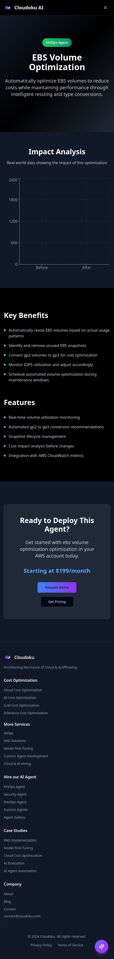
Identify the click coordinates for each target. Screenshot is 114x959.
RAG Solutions (15, 740)
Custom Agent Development (26, 756)
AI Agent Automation (20, 871)
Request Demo (57, 587)
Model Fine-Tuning (18, 748)
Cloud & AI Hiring (17, 763)
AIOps (8, 733)
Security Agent (15, 794)
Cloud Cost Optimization (23, 690)
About (8, 894)
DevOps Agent (15, 802)
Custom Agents (16, 809)
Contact (10, 909)
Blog (7, 901)
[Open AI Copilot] (101, 946)
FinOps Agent (14, 786)
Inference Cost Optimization (26, 713)
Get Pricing (57, 601)
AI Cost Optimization (20, 697)
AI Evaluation (14, 863)
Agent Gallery (14, 817)
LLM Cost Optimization (21, 705)
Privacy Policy (41, 945)
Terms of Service (70, 945)
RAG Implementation (20, 840)
